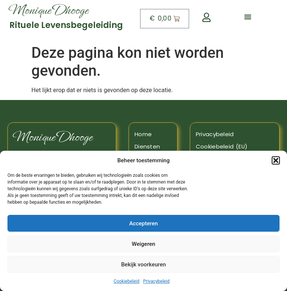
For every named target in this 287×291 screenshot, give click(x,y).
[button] (276, 160)
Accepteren (143, 223)
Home (143, 134)
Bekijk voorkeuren (143, 264)
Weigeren (143, 244)
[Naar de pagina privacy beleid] (235, 134)
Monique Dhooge (52, 137)
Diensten (147, 146)
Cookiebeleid (126, 281)
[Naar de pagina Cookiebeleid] (235, 147)
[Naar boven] (68, 18)
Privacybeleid (156, 281)
